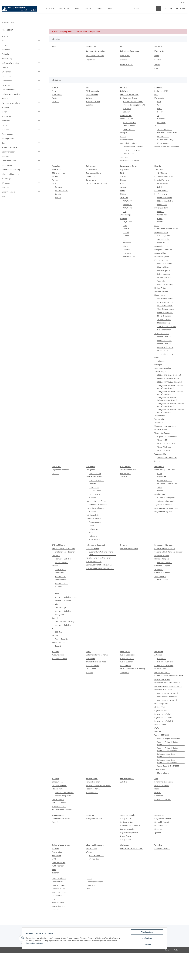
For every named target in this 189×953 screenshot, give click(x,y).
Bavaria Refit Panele (165, 347)
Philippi (123, 194)
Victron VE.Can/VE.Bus (166, 443)
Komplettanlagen (93, 782)
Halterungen (94, 529)
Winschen (6, 183)
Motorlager (90, 658)
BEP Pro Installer (161, 194)
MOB (54, 859)
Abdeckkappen (95, 522)
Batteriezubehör (161, 190)
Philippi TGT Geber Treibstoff (169, 375)
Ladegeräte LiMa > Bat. (163, 249)
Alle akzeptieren (147, 932)
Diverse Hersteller (161, 785)
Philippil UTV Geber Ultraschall (169, 382)
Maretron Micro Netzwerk (167, 693)
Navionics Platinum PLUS (130, 825)
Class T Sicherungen (165, 309)
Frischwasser (7, 81)
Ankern (5, 36)
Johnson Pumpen (59, 789)
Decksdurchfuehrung (128, 98)
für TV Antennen (164, 143)
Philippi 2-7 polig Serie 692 (134, 105)
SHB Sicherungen (164, 316)
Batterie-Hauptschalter (163, 176)
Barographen (91, 848)
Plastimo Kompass (161, 559)
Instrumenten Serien (10, 63)
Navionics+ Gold (126, 822)
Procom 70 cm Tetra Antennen (166, 147)
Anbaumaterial (129, 256)
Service (99, 8)
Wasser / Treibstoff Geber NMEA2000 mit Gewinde (167, 749)
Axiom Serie (59, 573)
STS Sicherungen (164, 330)
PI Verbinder (162, 204)
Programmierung (93, 101)
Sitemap (123, 60)
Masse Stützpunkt (164, 263)
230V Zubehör (160, 169)
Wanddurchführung (165, 284)
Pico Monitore (162, 183)
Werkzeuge (6, 178)
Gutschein (91, 885)
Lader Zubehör (163, 243)
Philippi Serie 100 (164, 337)
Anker (54, 91)
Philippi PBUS (159, 707)
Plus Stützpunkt (163, 270)
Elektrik (157, 789)
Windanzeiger (125, 215)
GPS (156, 94)
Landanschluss (160, 253)
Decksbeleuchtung (93, 173)
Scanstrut (127, 108)
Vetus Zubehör (129, 126)
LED (53, 899)
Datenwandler (160, 669)
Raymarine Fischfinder (95, 508)
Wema (122, 190)
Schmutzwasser (8, 152)
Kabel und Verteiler (165, 662)
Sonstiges (124, 157)
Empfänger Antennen (60, 470)
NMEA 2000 (127, 201)
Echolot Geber (94, 484)
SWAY (156, 728)
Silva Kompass (160, 576)
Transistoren (57, 895)
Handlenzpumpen (59, 785)
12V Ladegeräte (163, 236)
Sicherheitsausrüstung (11, 169)
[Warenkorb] (180, 8)
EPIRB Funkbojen (58, 862)
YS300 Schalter (163, 351)
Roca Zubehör (128, 153)
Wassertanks (125, 473)
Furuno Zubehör (61, 639)
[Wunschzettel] (171, 8)
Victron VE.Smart (164, 450)
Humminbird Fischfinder (96, 501)
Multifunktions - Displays (65, 621)
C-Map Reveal (125, 836)
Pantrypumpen (58, 799)
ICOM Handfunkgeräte (166, 498)
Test (88, 889)
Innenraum (90, 176)
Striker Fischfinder (96, 480)
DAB (159, 101)
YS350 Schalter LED (165, 354)
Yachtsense (161, 222)
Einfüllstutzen (125, 115)
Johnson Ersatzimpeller (64, 792)
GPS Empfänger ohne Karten (63, 548)
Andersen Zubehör (162, 848)
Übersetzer (161, 658)
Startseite (50, 8)
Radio (159, 108)
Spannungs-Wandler (162, 368)
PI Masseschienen (164, 197)
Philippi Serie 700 (164, 344)
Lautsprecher (125, 665)
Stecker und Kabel (164, 129)
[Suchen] (143, 8)
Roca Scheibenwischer (129, 143)
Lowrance (56, 555)
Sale (3, 143)
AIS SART (55, 848)
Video (57, 594)
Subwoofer (124, 672)
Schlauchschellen (59, 806)
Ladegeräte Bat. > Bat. (163, 246)
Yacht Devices (162, 215)
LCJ (124, 239)
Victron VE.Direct (164, 447)
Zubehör (55, 101)
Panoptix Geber (95, 494)
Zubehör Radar (92, 792)
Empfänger (6, 72)
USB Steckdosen (160, 429)
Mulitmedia (159, 98)
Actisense (158, 655)
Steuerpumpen (160, 825)
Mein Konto (64, 8)
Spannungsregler (59, 892)
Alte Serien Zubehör (63, 600)
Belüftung (124, 91)
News (183, 2)
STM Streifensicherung (166, 326)
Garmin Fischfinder (93, 477)
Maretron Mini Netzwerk (167, 700)
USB (124, 211)
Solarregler (161, 361)
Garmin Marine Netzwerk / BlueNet (168, 676)
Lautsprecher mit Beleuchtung (132, 669)
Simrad (123, 180)
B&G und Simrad (58, 173)
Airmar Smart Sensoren (163, 665)
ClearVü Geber (95, 491)
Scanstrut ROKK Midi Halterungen (100, 565)
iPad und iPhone (92, 548)
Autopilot (5, 54)
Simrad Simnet (160, 724)
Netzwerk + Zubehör (63, 559)
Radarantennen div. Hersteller (98, 785)
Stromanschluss (58, 889)
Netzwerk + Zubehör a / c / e (66, 597)
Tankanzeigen (160, 371)
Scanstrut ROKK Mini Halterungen (100, 568)
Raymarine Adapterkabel (167, 436)
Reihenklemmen (163, 274)
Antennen (6, 49)
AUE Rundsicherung (165, 298)
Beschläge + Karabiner (129, 94)
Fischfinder (6, 76)
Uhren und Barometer (11, 174)
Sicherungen (159, 295)
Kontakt (88, 8)
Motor (4, 112)
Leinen (123, 136)
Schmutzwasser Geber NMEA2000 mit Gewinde (167, 761)
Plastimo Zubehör (164, 562)
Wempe (89, 852)
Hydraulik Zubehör (161, 822)
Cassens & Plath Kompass (164, 548)
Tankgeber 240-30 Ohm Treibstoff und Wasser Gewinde (170, 404)
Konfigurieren (147, 938)
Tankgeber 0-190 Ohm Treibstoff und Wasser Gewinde (170, 386)
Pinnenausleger (126, 140)
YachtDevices (159, 769)
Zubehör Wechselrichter (167, 457)
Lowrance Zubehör (93, 518)
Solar (156, 358)
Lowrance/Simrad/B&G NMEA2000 (168, 686)
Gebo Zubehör (129, 129)
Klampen (123, 133)
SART (54, 869)
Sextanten (158, 569)
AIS (3, 41)
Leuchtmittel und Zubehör (96, 183)
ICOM (159, 473)
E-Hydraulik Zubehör (162, 818)
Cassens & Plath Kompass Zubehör (168, 552)
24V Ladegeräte (163, 239)
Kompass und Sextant (11, 103)
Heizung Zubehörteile (129, 548)
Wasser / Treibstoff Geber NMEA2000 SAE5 (167, 743)
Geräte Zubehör (61, 562)
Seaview (126, 112)
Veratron (123, 187)
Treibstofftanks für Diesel (96, 662)
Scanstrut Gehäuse (93, 561)
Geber (91, 525)
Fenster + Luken (126, 119)
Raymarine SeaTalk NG (163, 721)
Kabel (156, 225)
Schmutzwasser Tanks (61, 818)
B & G (54, 628)
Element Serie (60, 569)
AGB (122, 46)
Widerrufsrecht (126, 64)
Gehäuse (55, 909)
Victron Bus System (162, 433)
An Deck (5, 45)
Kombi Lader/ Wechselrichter (166, 229)
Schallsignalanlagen (95, 882)
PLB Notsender (58, 866)
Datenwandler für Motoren (97, 655)
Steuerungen (7, 165)
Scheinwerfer (91, 180)
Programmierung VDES (163, 511)
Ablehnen (147, 944)
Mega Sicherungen (164, 312)
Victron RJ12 (162, 440)
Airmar (126, 246)
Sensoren (124, 197)
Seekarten (6, 156)
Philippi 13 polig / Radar (132, 101)
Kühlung (5, 107)
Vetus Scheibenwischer (129, 160)
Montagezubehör (161, 260)
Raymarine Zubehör (162, 799)
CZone (159, 218)
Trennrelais (159, 419)
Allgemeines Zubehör (163, 504)
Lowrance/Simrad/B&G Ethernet (167, 683)
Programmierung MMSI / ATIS (166, 508)
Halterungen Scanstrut (11, 94)
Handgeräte (59, 614)
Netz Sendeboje (92, 515)
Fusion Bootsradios (127, 655)
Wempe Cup (94, 859)
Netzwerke (6, 121)
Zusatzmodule (94, 539)
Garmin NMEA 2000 (162, 679)
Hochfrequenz (57, 882)
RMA (110, 8)
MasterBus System (161, 256)
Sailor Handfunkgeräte (166, 501)
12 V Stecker (162, 173)
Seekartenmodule (9, 161)
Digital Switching (161, 208)
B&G (122, 173)
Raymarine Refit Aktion (163, 782)
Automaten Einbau (164, 305)
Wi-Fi (159, 105)
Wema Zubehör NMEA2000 (168, 766)
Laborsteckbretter (59, 885)
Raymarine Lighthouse (129, 832)
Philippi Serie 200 (164, 340)
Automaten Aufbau (165, 302)
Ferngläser (90, 470)
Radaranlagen (7, 134)
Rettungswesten (8, 138)
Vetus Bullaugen (129, 122)
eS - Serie (58, 587)
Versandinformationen (95, 55)
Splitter (89, 98)
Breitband (161, 122)
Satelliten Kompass (162, 566)
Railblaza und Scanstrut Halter (98, 558)
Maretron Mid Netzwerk (167, 696)
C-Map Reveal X (126, 839)
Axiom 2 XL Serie (61, 583)
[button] (166, 8)
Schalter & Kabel (161, 291)
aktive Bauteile (58, 902)
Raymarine (56, 169)
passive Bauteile (58, 906)
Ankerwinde (56, 94)
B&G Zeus (59, 632)
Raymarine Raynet (161, 710)
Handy (159, 112)
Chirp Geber (94, 487)
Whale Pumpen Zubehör (61, 810)
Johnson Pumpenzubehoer (65, 796)
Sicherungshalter (164, 277)
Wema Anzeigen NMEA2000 (168, 738)
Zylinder (157, 832)
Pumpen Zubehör (59, 803)
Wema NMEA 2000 (161, 735)
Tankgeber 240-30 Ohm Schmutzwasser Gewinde (167, 398)
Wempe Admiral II (96, 855)
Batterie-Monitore (161, 180)
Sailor (159, 487)
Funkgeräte (56, 855)
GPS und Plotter (8, 89)
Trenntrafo (158, 422)
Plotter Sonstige (58, 642)
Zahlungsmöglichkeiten (95, 51)
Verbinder (161, 281)
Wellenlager (91, 669)
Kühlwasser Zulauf (59, 658)
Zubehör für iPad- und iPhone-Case (101, 553)
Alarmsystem (57, 852)
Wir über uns (91, 46)
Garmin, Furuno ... (164, 480)
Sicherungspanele (161, 333)
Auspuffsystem (58, 655)
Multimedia (6, 116)
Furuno (55, 180)
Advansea (127, 243)
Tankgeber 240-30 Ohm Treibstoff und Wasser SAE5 (170, 410)
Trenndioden (159, 415)
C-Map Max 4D (126, 818)
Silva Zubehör (162, 580)
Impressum (90, 60)
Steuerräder (159, 829)
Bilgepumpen (57, 782)
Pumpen (5, 129)
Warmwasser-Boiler (128, 470)
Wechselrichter (160, 454)
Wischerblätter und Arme (133, 147)
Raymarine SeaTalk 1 (162, 714)
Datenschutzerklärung (34, 943)
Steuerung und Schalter (132, 150)
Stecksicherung (163, 323)
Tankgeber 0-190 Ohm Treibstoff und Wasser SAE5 (170, 392)
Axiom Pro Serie (61, 580)
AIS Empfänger (92, 94)
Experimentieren (8, 192)
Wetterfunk (161, 119)
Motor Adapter (163, 773)
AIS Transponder (93, 91)
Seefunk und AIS (161, 91)
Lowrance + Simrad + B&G (167, 484)
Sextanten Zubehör (162, 573)
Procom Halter (163, 136)
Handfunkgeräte (161, 494)
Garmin (55, 176)
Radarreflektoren (93, 789)
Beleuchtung (7, 58)
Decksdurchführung (165, 140)
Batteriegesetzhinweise (129, 51)
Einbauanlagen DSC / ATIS (164, 470)
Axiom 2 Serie (60, 576)
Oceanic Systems (161, 703)
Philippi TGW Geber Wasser (168, 378)
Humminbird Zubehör (98, 504)
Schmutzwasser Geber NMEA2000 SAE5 (166, 755)
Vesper (160, 491)
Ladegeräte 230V (161, 232)
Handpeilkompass (161, 555)
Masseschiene (163, 267)
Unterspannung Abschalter (165, 426)
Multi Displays (60, 607)
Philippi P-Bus (160, 288)
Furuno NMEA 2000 (162, 672)
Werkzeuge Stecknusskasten (131, 848)
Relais (54, 98)
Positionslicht (91, 169)
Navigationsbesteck (94, 818)
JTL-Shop (176, 950)
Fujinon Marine (95, 473)
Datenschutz (125, 55)
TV (158, 115)
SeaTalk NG (127, 204)
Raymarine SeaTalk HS (163, 717)
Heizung (5, 98)
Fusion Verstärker (127, 658)
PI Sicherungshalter (165, 201)
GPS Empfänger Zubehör (65, 552)
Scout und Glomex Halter (167, 133)
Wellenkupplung (92, 665)
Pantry (89, 878)
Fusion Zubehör (126, 662)
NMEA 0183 (127, 208)
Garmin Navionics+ (127, 829)
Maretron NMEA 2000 (163, 690)
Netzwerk (93, 536)
